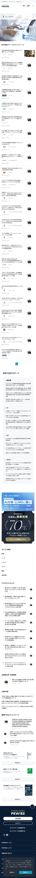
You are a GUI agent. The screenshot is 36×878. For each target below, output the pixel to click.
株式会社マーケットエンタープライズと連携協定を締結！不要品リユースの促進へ (18, 463)
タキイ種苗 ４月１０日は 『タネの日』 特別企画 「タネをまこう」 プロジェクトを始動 (12, 131)
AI (7, 408)
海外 (28, 5)
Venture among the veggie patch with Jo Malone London (22, 741)
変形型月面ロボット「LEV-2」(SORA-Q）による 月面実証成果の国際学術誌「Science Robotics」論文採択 (15, 605)
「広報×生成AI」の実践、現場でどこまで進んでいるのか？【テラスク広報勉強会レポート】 (17, 697)
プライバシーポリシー (18, 860)
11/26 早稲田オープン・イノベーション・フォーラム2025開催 (12, 234)
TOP (6, 16)
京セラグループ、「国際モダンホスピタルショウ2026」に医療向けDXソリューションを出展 (18, 444)
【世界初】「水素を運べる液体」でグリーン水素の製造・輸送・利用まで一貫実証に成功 (18, 400)
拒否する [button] (12, 872)
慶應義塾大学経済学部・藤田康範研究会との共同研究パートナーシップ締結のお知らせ (12, 118)
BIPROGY (10, 264)
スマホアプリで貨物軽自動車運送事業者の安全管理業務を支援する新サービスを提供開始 (18, 384)
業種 (3, 554)
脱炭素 (9, 380)
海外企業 (4, 575)
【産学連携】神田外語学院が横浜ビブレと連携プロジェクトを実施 (12, 51)
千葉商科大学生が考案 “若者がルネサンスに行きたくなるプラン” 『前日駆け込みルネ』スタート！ (12, 104)
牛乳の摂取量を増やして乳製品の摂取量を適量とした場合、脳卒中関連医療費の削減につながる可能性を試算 (15, 613)
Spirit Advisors (5, 122)
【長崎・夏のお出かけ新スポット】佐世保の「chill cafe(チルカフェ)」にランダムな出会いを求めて (15, 655)
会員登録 (18, 819)
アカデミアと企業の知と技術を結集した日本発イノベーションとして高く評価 (12, 181)
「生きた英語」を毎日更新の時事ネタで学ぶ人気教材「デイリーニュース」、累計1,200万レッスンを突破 (18, 427)
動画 (3, 571)
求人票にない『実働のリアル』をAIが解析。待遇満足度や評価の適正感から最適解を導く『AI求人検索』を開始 (18, 422)
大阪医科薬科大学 (12, 184)
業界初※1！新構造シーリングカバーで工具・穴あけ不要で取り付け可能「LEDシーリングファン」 (15, 647)
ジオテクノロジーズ (12, 278)
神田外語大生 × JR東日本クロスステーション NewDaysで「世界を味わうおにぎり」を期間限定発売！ (12, 246)
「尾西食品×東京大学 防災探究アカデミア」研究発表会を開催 (12, 169)
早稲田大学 (10, 198)
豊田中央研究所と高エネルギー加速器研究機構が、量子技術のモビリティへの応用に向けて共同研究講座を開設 (12, 64)
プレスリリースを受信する (17, 831)
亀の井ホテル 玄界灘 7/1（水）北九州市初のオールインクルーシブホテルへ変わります (15, 589)
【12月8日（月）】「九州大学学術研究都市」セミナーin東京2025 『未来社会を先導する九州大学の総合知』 (12, 207)
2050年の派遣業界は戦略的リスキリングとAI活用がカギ (12, 143)
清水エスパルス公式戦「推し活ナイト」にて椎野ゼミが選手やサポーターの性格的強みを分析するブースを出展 (12, 325)
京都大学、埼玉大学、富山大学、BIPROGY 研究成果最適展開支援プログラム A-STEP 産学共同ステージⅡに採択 (12, 260)
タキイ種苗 (10, 134)
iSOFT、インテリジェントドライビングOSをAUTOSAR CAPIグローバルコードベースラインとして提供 (22, 733)
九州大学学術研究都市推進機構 (15, 211)
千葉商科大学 (11, 109)
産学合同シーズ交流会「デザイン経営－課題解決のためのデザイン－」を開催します (12, 156)
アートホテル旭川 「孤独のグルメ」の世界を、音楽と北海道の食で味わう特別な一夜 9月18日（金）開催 (15, 622)
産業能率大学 (11, 329)
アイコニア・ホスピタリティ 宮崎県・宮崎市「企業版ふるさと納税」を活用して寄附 (18, 474)
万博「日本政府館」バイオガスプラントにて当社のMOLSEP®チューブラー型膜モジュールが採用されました (18, 469)
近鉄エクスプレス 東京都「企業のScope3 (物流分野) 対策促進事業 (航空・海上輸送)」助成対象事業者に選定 (18, 394)
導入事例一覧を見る (16, 683)
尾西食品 (10, 172)
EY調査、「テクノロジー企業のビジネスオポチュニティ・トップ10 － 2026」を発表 (18, 411)
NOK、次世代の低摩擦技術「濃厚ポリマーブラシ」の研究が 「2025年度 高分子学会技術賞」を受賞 (12, 351)
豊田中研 (10, 68)
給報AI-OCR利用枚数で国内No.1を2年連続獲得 (18, 453)
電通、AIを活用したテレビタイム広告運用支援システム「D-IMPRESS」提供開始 (18, 416)
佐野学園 (10, 54)
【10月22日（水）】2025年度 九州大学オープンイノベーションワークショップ (12, 299)
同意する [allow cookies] (25, 872)
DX (8, 435)
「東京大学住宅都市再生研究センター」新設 (12, 287)
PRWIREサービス (7, 842)
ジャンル (4, 562)
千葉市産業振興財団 (12, 160)
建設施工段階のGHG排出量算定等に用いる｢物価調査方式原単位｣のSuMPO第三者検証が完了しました (18, 389)
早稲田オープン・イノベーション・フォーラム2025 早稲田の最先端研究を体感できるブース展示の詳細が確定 (12, 194)
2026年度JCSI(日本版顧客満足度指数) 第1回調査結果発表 (18, 439)
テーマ (3, 558)
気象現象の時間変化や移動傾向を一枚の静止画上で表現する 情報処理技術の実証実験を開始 (12, 77)
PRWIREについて (7, 848)
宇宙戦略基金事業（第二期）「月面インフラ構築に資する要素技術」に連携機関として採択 (12, 91)
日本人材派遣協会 (12, 146)
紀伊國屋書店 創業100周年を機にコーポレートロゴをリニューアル (15, 597)
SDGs (9, 459)
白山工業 (10, 95)
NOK (9, 355)
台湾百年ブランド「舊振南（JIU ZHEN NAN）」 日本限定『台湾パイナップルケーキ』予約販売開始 (15, 638)
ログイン (18, 823)
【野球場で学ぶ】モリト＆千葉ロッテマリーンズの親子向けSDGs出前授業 (18, 479)
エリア (3, 566)
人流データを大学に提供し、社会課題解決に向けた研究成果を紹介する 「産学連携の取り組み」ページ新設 (12, 274)
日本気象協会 (11, 81)
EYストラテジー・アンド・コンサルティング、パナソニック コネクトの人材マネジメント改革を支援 (15, 664)
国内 (24, 5)
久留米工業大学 (11, 316)
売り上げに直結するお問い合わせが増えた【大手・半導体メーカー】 (23, 680)
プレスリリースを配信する (17, 828)
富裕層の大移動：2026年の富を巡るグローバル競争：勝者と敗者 (15, 630)
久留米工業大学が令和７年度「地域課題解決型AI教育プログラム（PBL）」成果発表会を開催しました (12, 311)
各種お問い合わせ (7, 853)
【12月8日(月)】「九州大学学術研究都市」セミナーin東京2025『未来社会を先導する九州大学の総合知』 (12, 221)
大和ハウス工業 (11, 290)
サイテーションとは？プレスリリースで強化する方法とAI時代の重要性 (17, 707)
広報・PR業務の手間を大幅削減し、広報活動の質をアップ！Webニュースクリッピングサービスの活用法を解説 (17, 702)
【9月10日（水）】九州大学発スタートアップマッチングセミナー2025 (12, 338)
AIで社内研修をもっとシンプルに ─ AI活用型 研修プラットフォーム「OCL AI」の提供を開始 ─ (18, 448)
